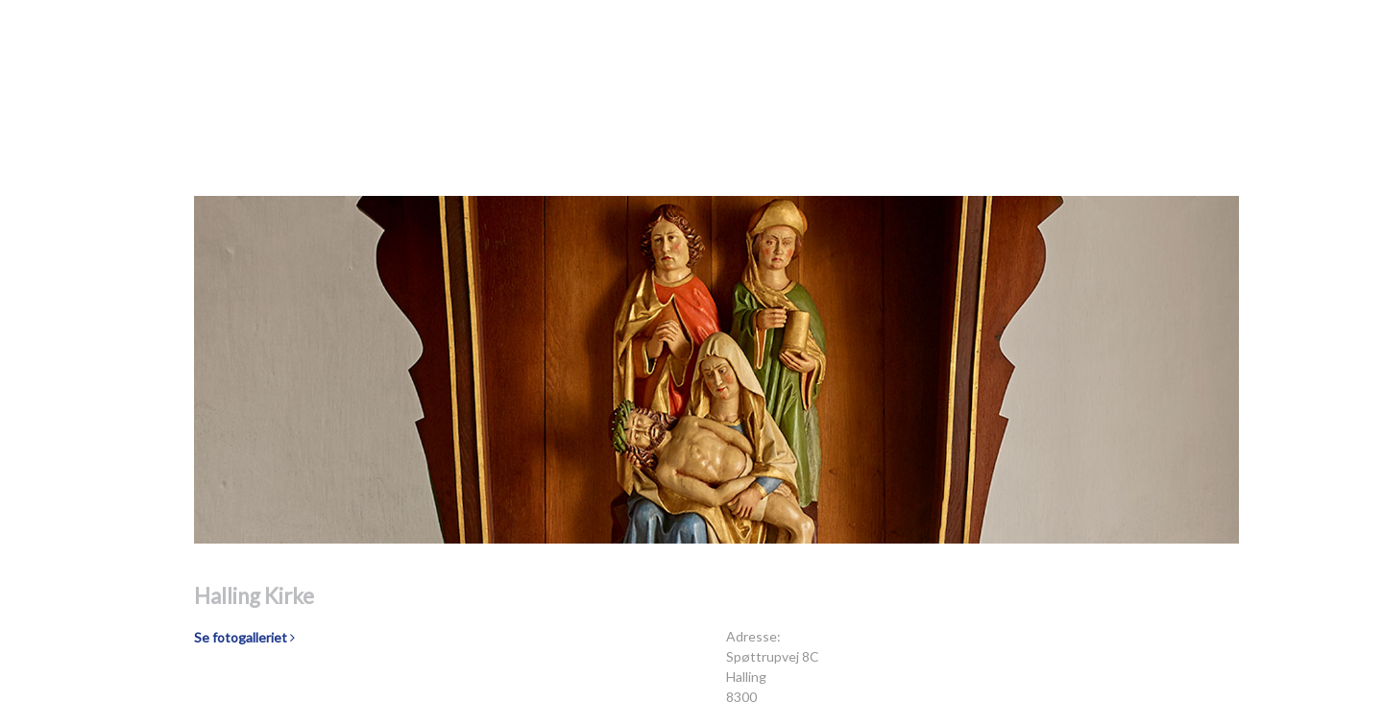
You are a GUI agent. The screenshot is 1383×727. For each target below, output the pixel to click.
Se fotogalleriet (244, 637)
